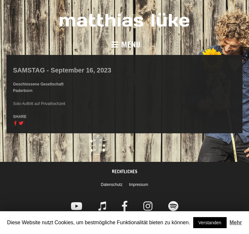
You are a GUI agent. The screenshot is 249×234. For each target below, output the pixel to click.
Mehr (236, 222)
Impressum (138, 184)
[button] (124, 44)
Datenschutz (112, 184)
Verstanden (209, 222)
